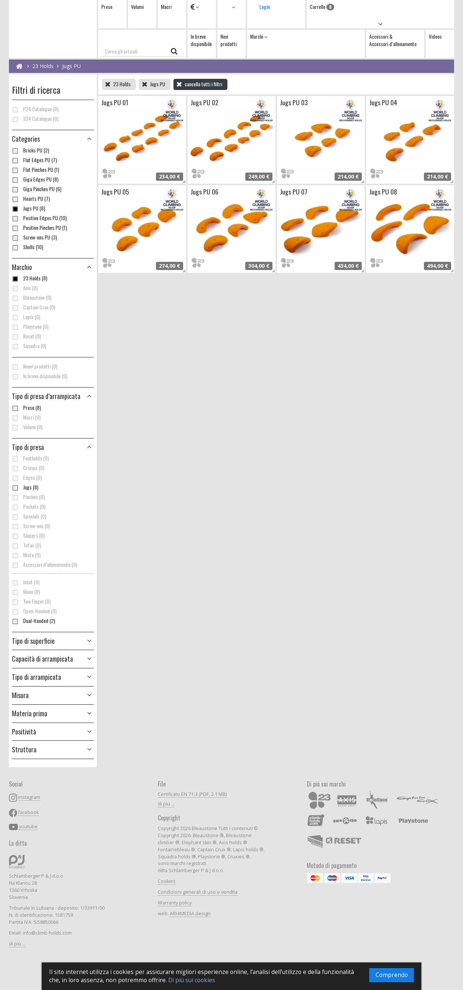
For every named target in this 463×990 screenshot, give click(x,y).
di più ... (17, 944)
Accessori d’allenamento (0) (44, 564)
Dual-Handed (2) (33, 620)
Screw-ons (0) (31, 526)
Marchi (259, 36)
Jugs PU (71, 66)
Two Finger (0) (31, 601)
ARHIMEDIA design (190, 913)
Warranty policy (175, 903)
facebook (28, 812)
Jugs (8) (25, 487)
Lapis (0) (26, 317)
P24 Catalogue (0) (35, 109)
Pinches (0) (28, 497)
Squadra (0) (29, 346)
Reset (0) (26, 336)
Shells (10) (27, 247)
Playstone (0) (30, 326)
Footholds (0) (30, 458)
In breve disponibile (201, 40)
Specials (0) (29, 516)
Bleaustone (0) (31, 297)
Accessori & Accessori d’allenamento (392, 40)
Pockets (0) (28, 506)
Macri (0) (26, 417)
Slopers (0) (28, 535)
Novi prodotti (228, 40)
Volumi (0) (27, 427)
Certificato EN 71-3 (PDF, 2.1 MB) (192, 794)
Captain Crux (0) (33, 307)
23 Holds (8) (29, 278)
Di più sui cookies (191, 980)
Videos (435, 36)
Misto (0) (26, 555)
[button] (53, 396)
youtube (28, 826)
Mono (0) (26, 591)
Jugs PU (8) (28, 208)
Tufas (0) (26, 545)
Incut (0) (25, 582)
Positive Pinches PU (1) (39, 227)
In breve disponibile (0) (39, 376)
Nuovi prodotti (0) (34, 366)
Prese (106, 6)
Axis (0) (25, 288)
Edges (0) (27, 477)
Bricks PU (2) (30, 150)
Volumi (137, 6)
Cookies (167, 881)
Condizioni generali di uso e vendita (197, 892)
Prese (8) (26, 407)
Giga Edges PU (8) (35, 179)
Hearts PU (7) (31, 198)
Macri (166, 6)
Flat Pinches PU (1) (35, 169)
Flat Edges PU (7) (34, 160)
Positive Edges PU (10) (39, 218)
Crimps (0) (28, 468)
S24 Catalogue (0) (35, 118)
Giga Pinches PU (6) (36, 189)
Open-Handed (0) (34, 611)
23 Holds (43, 66)
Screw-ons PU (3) (34, 237)
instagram (29, 797)
